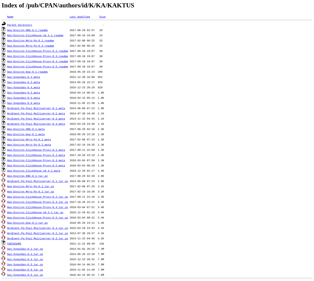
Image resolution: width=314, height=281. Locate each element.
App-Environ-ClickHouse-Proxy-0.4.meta (36, 160)
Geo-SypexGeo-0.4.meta (23, 87)
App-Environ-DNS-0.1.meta (26, 129)
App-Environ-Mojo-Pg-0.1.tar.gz (30, 186)
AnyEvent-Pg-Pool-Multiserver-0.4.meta (36, 124)
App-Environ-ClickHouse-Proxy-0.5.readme (37, 66)
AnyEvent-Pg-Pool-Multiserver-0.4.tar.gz (37, 228)
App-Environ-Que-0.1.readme (27, 72)
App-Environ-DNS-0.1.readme (27, 30)
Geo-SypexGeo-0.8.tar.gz (25, 269)
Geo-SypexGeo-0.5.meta (23, 92)
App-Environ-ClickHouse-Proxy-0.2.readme (37, 51)
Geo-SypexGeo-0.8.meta (23, 103)
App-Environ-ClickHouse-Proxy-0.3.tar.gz (37, 202)
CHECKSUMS (14, 243)
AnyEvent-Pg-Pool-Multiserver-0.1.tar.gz (37, 181)
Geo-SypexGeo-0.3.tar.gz (25, 254)
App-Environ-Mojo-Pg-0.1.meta (29, 139)
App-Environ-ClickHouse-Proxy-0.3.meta (36, 155)
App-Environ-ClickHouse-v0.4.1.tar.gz (35, 212)
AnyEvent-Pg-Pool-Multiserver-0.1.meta (36, 108)
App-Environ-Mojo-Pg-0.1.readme (30, 40)
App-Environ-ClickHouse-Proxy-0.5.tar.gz (37, 217)
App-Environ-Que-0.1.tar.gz (27, 223)
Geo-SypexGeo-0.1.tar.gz (25, 249)
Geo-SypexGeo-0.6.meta (23, 98)
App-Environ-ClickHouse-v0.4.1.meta (33, 170)
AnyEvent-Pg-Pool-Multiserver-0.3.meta (36, 118)
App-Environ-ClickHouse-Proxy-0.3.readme (37, 56)
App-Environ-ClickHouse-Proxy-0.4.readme (37, 61)
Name (10, 16)
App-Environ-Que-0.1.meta (26, 134)
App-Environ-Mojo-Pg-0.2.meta (29, 144)
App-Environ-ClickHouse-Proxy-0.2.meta (36, 150)
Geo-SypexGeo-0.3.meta (23, 82)
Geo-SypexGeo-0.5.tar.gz (25, 264)
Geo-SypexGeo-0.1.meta (23, 77)
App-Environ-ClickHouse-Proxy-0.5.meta (36, 165)
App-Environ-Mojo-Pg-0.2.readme (30, 45)
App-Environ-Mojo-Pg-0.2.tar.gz (30, 191)
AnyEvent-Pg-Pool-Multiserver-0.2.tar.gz (37, 233)
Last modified (80, 16)
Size (102, 16)
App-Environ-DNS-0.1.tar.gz (27, 176)
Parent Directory (19, 25)
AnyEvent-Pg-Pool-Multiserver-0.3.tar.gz (37, 238)
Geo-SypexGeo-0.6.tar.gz (25, 275)
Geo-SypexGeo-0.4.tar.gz (25, 259)
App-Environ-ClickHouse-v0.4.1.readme (35, 35)
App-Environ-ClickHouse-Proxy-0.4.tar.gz (37, 207)
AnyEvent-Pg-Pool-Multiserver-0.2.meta (36, 113)
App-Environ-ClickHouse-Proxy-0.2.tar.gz (37, 196)
